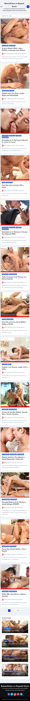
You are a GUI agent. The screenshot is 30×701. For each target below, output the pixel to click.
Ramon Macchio (12, 591)
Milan (10, 364)
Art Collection (5, 454)
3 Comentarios (21, 98)
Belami (4, 53)
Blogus (18, 699)
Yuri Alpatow (20, 454)
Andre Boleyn (5, 90)
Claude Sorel (5, 135)
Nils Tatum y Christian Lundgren (12, 674)
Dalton (3, 319)
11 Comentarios (20, 145)
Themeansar (25, 699)
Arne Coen (4, 364)
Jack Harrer (5, 591)
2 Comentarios (21, 282)
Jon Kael (12, 90)
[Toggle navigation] (1, 6)
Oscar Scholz (14, 655)
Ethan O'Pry (6, 655)
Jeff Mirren (11, 641)
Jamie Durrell (9, 182)
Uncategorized (7, 628)
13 (17, 610)
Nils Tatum (16, 671)
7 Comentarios (21, 417)
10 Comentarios (22, 53)
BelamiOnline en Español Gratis (15, 686)
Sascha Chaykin (12, 409)
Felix (3, 182)
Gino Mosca (12, 135)
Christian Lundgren (8, 671)
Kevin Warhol (5, 137)
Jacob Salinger (5, 499)
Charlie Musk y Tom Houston (11, 630)
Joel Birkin (18, 135)
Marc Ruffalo (12, 45)
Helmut (5, 641)
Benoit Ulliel (5, 45)
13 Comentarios (21, 237)
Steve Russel (13, 546)
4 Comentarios (21, 327)
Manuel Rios (5, 409)
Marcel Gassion (13, 274)
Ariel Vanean (5, 274)
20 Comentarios (21, 190)
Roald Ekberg (10, 319)
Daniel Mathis (5, 546)
